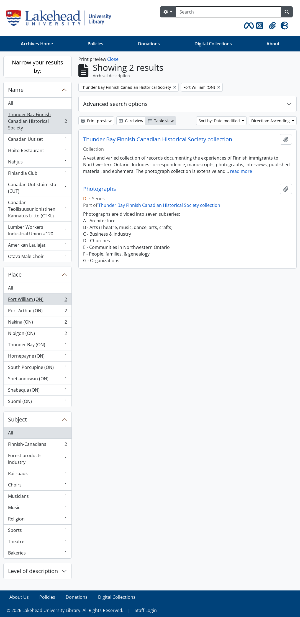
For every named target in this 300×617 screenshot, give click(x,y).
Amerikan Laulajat (37, 246)
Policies (95, 44)
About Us (19, 597)
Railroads (37, 474)
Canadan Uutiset (37, 140)
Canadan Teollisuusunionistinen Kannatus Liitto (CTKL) (37, 209)
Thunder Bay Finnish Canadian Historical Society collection (157, 139)
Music (37, 508)
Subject (17, 419)
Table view (161, 120)
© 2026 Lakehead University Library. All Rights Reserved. (65, 610)
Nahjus (37, 163)
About (273, 44)
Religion (37, 520)
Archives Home (37, 44)
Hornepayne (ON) (37, 357)
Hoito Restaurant (37, 151)
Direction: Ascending (271, 120)
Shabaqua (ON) (37, 391)
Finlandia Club (37, 174)
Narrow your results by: (37, 66)
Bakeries (37, 554)
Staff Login (146, 610)
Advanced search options (115, 104)
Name (16, 89)
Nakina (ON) (37, 323)
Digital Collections (213, 44)
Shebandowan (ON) (37, 379)
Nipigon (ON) (37, 334)
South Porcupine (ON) (37, 368)
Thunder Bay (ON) (37, 345)
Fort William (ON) (37, 300)
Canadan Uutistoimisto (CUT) (37, 187)
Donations (149, 44)
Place (15, 274)
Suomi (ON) (37, 402)
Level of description (33, 571)
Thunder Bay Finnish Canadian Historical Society (37, 121)
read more (241, 171)
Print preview (96, 120)
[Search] (228, 11)
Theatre (37, 542)
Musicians (37, 497)
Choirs (37, 486)
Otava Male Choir (37, 257)
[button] (248, 26)
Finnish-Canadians (37, 445)
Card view (131, 120)
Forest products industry (37, 458)
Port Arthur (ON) (37, 311)
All (10, 103)
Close (113, 59)
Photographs (99, 189)
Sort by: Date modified (220, 120)
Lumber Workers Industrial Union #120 (37, 230)
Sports (37, 531)
